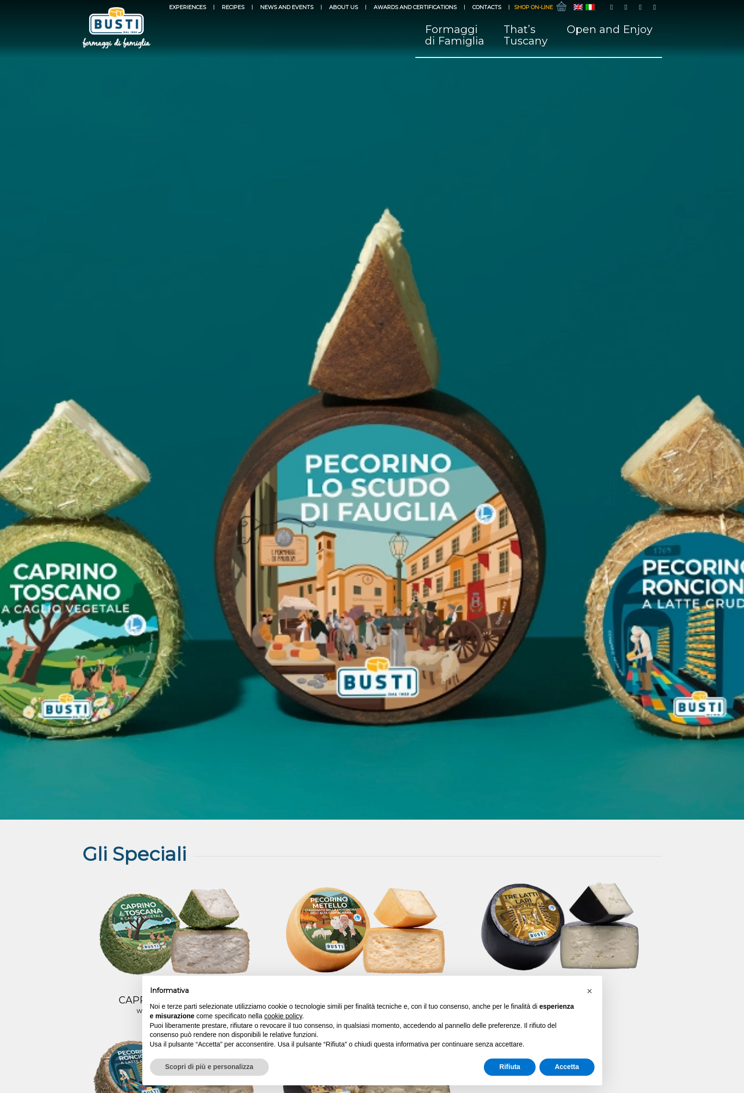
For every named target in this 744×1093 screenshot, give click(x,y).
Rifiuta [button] (509, 1066)
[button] (589, 991)
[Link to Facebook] (612, 7)
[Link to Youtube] (640, 7)
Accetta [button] (567, 1066)
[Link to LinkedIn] (655, 7)
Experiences (187, 7)
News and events (286, 7)
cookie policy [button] (283, 1016)
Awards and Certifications (415, 7)
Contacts (486, 7)
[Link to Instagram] (626, 7)
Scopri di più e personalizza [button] (209, 1066)
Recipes (233, 7)
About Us (343, 7)
